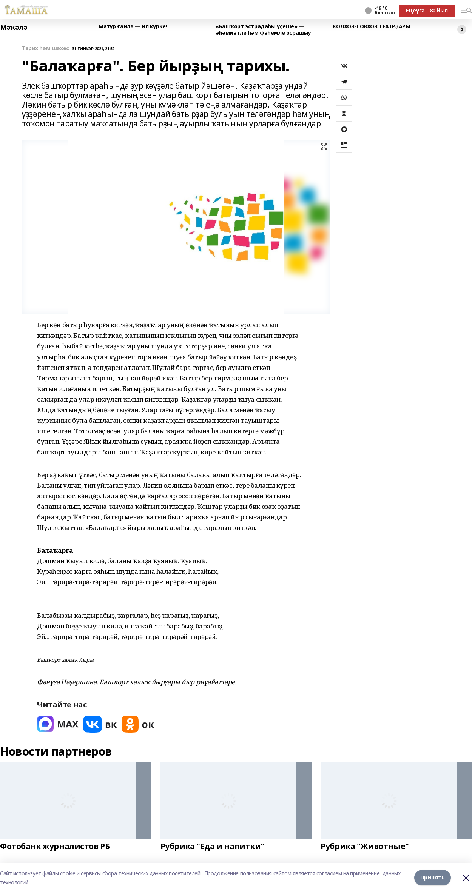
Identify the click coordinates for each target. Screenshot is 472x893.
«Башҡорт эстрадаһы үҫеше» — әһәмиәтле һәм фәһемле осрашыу (263, 29)
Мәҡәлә (13, 27)
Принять (432, 877)
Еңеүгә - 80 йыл (427, 10)
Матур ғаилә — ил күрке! (133, 26)
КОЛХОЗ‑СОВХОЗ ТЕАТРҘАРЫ (371, 26)
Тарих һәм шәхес (45, 48)
